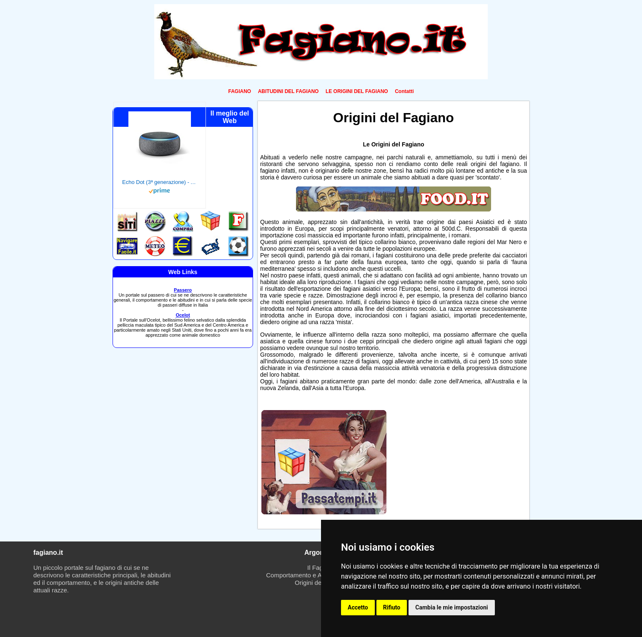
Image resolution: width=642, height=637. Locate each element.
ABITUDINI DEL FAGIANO (288, 91)
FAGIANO (239, 91)
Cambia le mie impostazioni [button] (451, 607)
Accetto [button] (358, 607)
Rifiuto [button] (392, 607)
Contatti (404, 91)
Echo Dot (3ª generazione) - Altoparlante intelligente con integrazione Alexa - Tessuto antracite (159, 182)
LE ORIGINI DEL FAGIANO (357, 91)
